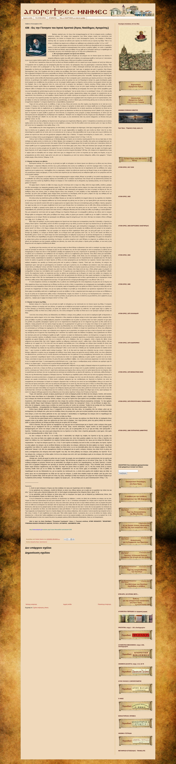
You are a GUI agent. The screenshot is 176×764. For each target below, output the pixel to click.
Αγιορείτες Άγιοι (35, 542)
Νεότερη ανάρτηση (31, 604)
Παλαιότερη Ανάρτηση (104, 604)
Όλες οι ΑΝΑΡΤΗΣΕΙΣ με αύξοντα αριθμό (72, 18)
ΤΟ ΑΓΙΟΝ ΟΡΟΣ (40, 18)
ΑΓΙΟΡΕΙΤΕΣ (53, 18)
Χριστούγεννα (43, 542)
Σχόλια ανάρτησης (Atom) (40, 607)
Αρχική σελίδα (27, 18)
